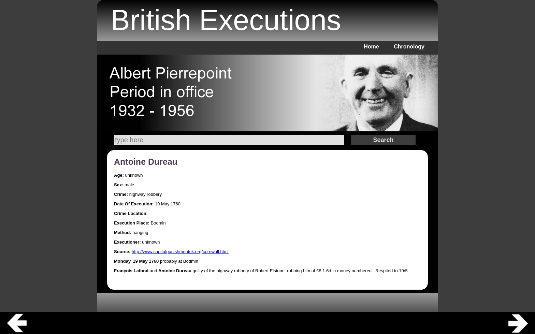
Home (371, 46)
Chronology (409, 46)
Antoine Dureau (145, 161)
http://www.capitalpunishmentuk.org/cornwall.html (180, 251)
